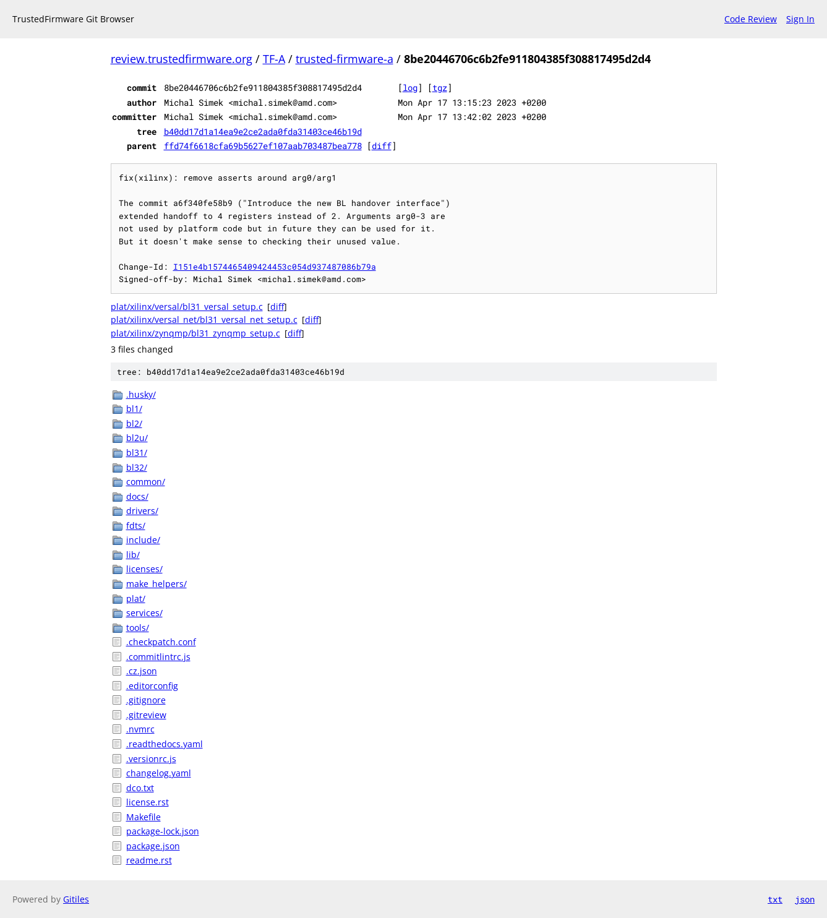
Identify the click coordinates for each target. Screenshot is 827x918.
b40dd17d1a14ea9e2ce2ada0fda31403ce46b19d (263, 131)
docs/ (137, 496)
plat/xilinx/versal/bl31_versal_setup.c (187, 306)
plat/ (135, 598)
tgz (439, 87)
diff (382, 146)
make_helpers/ (156, 584)
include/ (143, 540)
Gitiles (76, 899)
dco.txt (140, 788)
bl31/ (136, 452)
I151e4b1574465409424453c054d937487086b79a (274, 266)
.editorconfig (152, 686)
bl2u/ (137, 438)
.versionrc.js (151, 759)
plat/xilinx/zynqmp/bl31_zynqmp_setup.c (195, 333)
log (410, 87)
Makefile (143, 817)
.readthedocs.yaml (164, 744)
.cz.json (141, 671)
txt (775, 899)
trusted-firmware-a (344, 58)
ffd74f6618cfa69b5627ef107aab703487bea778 (263, 146)
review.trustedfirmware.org (181, 58)
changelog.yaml (158, 773)
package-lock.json (162, 831)
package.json (153, 846)
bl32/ (136, 467)
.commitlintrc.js (158, 657)
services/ (144, 613)
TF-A (274, 58)
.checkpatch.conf (161, 642)
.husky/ (141, 394)
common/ (145, 481)
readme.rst (149, 860)
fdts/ (135, 525)
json (805, 899)
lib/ (133, 554)
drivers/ (142, 511)
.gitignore (146, 700)
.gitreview (146, 715)
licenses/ (144, 569)
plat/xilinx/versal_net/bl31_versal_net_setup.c (204, 319)
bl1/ (134, 408)
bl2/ (134, 423)
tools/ (137, 627)
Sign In (800, 19)
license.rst (147, 802)
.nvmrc (140, 729)
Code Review (750, 19)
